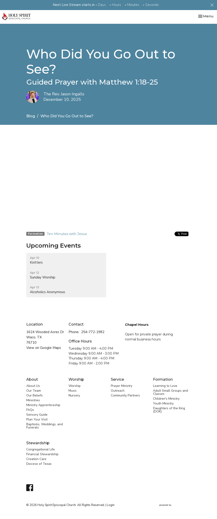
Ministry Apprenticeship (43, 405)
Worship (76, 379)
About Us (33, 386)
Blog (30, 116)
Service (117, 379)
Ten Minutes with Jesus (67, 234)
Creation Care (36, 459)
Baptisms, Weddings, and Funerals (44, 426)
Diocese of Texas (39, 464)
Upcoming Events (53, 245)
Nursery (74, 395)
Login (110, 505)
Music (73, 390)
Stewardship (38, 443)
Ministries (33, 400)
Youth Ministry (163, 403)
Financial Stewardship (42, 454)
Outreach (117, 390)
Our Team (33, 390)
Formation (163, 379)
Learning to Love (165, 386)
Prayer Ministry (121, 386)
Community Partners (125, 395)
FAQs (30, 410)
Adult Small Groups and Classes (170, 392)
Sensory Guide (37, 414)
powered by (175, 505)
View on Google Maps (43, 347)
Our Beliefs (34, 395)
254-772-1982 (92, 332)
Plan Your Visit (37, 419)
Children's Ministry (166, 398)
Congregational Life (40, 449)
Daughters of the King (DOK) (169, 410)
